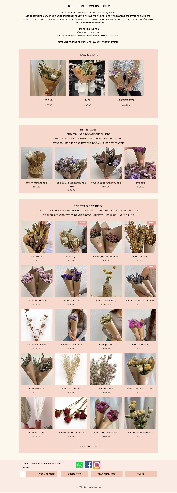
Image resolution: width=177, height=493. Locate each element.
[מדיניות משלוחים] (74, 474)
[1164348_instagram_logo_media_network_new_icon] (96, 465)
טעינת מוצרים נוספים (88, 446)
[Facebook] (88, 464)
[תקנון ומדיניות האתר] (107, 474)
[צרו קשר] (141, 474)
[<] (22, 474)
